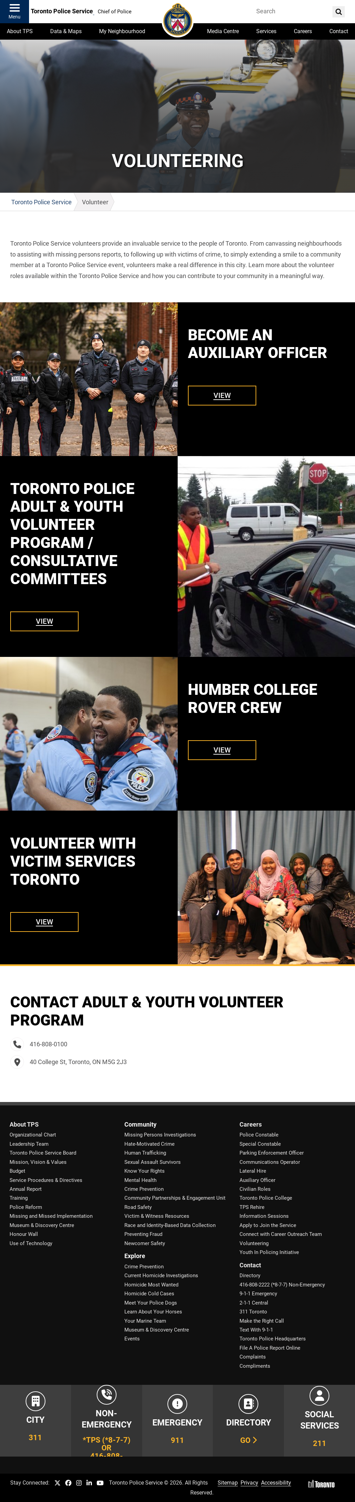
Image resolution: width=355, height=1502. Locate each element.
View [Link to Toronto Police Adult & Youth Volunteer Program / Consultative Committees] (44, 621)
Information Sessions (264, 1216)
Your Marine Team (145, 1321)
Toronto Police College (266, 1198)
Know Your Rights (144, 1171)
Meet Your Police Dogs (150, 1303)
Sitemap (228, 1482)
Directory (250, 1275)
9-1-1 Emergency (258, 1294)
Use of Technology (31, 1243)
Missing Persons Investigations (160, 1135)
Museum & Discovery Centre (42, 1225)
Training (19, 1198)
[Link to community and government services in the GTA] (319, 1421)
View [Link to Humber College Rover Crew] (222, 750)
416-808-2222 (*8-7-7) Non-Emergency (282, 1285)
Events (132, 1339)
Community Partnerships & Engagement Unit (175, 1198)
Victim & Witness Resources (156, 1216)
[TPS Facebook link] (68, 1483)
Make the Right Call (262, 1321)
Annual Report (26, 1189)
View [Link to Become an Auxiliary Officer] (222, 395)
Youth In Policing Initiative (269, 1252)
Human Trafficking (145, 1153)
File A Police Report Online (270, 1348)
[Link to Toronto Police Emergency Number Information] (177, 1421)
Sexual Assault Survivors (152, 1162)
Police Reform (26, 1207)
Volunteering (254, 1243)
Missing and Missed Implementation (51, 1216)
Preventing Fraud (143, 1234)
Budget (17, 1171)
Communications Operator (270, 1162)
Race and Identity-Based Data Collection (170, 1225)
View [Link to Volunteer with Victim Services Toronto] (44, 922)
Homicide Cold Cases (149, 1294)
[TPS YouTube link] (100, 1483)
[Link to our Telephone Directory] (248, 1421)
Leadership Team (29, 1144)
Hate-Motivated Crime (149, 1144)
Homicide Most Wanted (151, 1285)
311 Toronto (253, 1312)
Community (140, 1124)
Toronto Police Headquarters (273, 1339)
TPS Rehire (252, 1207)
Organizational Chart (33, 1135)
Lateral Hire (253, 1171)
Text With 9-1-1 (256, 1330)
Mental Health (140, 1180)
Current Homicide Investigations (161, 1275)
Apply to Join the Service (268, 1225)
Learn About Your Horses (153, 1312)
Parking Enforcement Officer (272, 1153)
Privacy (249, 1482)
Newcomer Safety (144, 1243)
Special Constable (260, 1144)
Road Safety (138, 1207)
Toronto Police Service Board (43, 1153)
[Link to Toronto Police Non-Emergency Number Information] (106, 1421)
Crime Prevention (144, 1189)
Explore (134, 1256)
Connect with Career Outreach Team (281, 1234)
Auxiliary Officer (257, 1180)
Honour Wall (24, 1234)
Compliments (255, 1366)
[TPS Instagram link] (78, 1483)
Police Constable (259, 1135)
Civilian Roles (255, 1189)
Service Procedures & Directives (46, 1180)
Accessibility (276, 1482)
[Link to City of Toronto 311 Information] (35, 1421)
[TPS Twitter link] (57, 1483)
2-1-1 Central (254, 1303)
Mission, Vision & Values (38, 1162)
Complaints (253, 1357)
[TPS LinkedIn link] (89, 1483)
